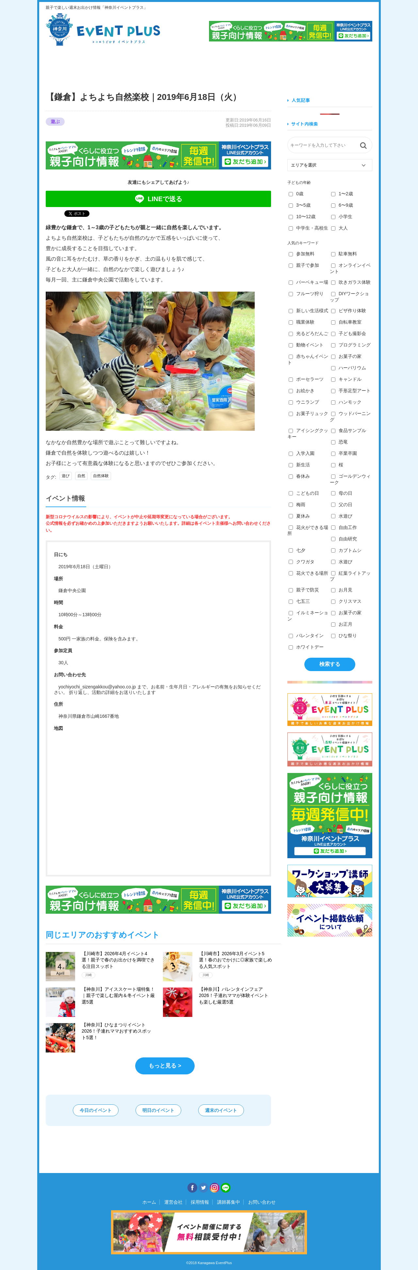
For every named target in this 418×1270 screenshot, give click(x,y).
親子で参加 (304, 265)
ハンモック (346, 402)
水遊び (341, 516)
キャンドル (346, 379)
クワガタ (301, 561)
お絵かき (301, 390)
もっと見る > (165, 1066)
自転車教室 (346, 322)
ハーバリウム (348, 367)
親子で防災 (304, 589)
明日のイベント (158, 1110)
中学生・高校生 (308, 228)
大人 (339, 228)
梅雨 (297, 504)
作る (235, 64)
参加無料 (301, 253)
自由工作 (344, 527)
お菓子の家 (346, 356)
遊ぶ (345, 64)
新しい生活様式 (308, 310)
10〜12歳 (302, 216)
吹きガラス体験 (351, 282)
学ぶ (180, 64)
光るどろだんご (308, 333)
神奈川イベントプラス (103, 29)
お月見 (341, 589)
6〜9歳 (342, 205)
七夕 (297, 550)
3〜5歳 (300, 205)
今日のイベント (96, 1110)
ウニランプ (304, 402)
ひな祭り (344, 635)
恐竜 (339, 441)
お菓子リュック (308, 413)
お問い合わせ (262, 1202)
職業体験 (301, 322)
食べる (125, 64)
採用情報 (200, 1202)
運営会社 (173, 1202)
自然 (81, 476)
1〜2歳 (342, 193)
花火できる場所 (308, 573)
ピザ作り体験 (348, 310)
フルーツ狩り (306, 293)
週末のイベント (221, 1110)
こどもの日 (304, 493)
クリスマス (346, 601)
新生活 (299, 464)
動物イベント (306, 344)
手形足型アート (351, 390)
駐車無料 (344, 253)
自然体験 (101, 476)
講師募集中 (228, 1202)
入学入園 (301, 453)
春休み (299, 476)
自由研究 (344, 538)
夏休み (299, 516)
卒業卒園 (344, 453)
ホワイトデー (306, 647)
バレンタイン (306, 635)
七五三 (299, 601)
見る (70, 64)
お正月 (341, 624)
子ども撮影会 (348, 333)
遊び (66, 476)
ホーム (149, 1202)
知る (290, 64)
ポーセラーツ (306, 379)
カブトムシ (346, 550)
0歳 (296, 193)
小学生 (341, 216)
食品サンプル (348, 430)
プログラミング (351, 344)
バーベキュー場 (308, 282)
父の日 (341, 504)
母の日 (341, 493)
